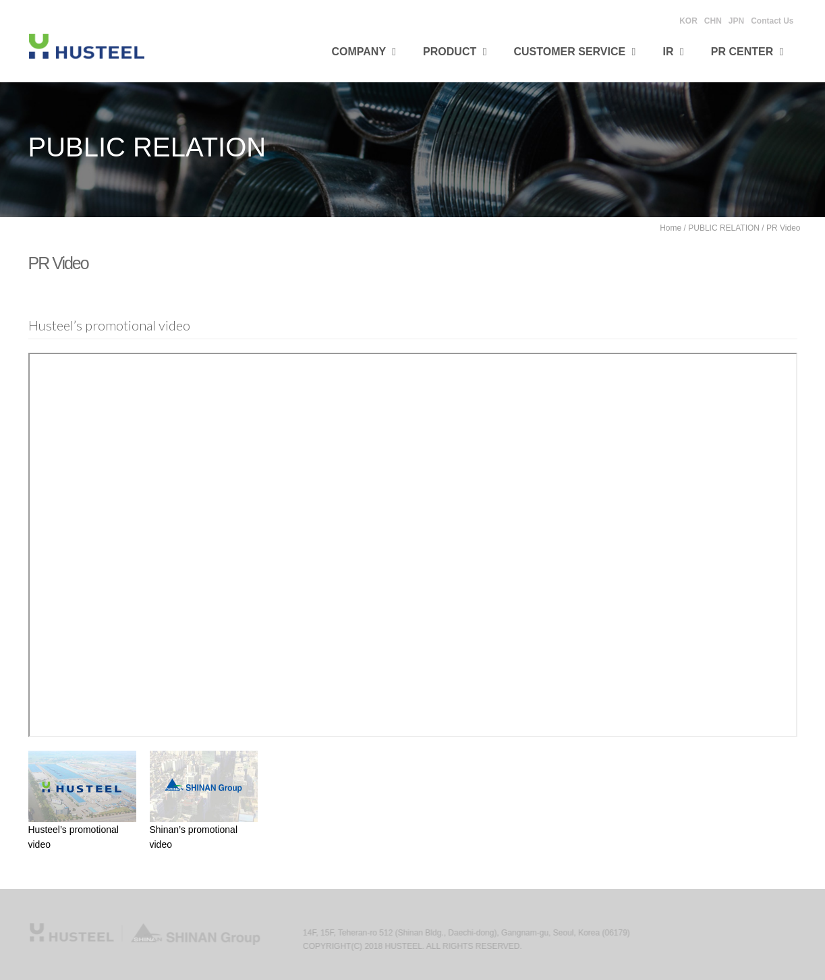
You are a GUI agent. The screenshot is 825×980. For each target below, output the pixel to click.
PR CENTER (747, 51)
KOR (688, 21)
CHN (713, 21)
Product (454, 51)
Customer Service (575, 51)
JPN (736, 21)
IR (672, 51)
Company (364, 51)
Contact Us (772, 21)
